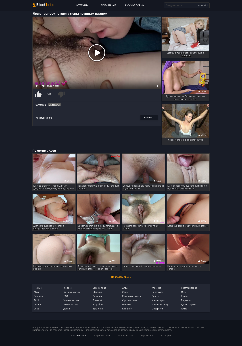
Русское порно (134, 5)
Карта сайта (147, 335)
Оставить (149, 117)
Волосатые (55, 104)
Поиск (203, 5)
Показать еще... (121, 277)
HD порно (166, 335)
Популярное (108, 5)
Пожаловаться (125, 335)
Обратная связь (102, 335)
